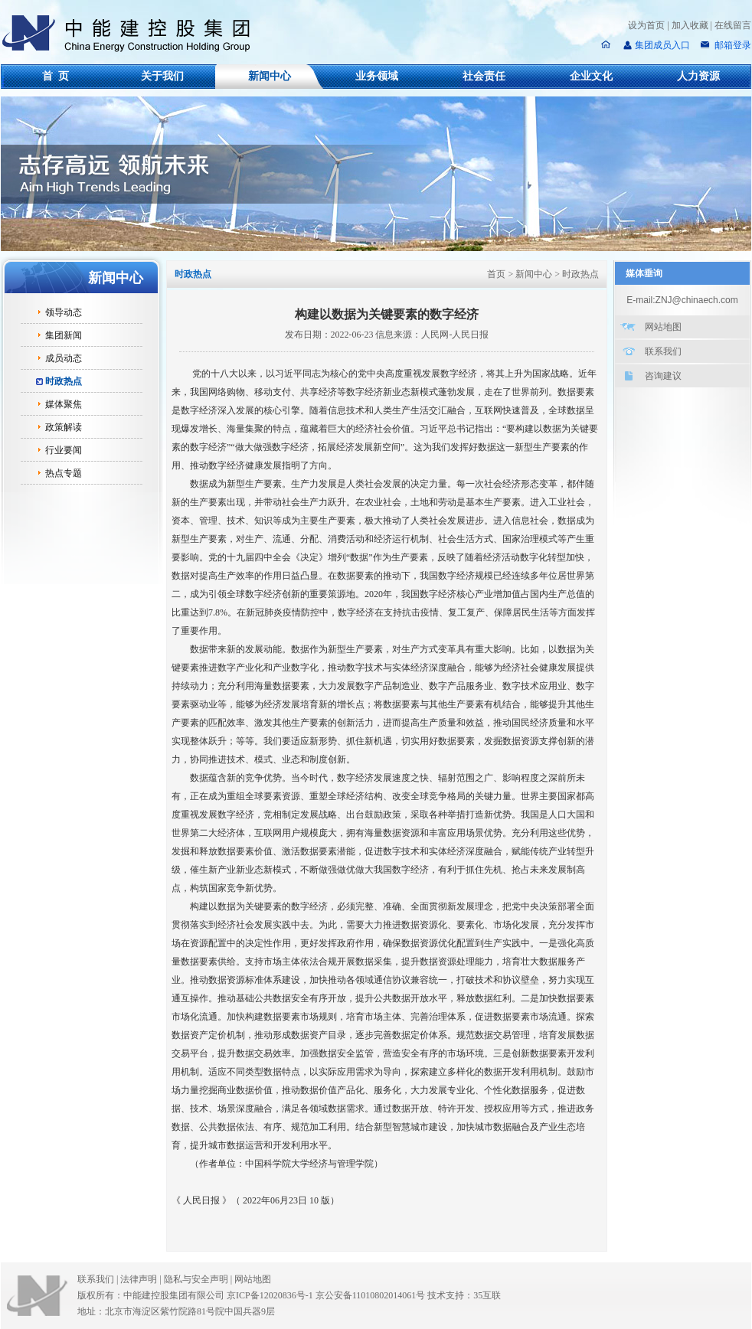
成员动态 (63, 358)
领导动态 (63, 312)
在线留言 (732, 25)
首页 (496, 274)
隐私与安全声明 (196, 1279)
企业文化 (591, 76)
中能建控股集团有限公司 (132, 33)
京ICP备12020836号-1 (270, 1295)
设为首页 (646, 25)
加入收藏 (690, 25)
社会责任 (484, 76)
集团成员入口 (662, 45)
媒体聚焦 (63, 404)
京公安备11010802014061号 (371, 1295)
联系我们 (663, 351)
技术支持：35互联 (464, 1295)
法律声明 (141, 1279)
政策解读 (63, 427)
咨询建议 (663, 376)
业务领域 (376, 76)
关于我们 (162, 76)
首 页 (55, 76)
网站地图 (663, 327)
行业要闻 (63, 450)
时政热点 (63, 381)
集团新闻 (63, 335)
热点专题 (63, 473)
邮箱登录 (731, 45)
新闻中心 (269, 76)
